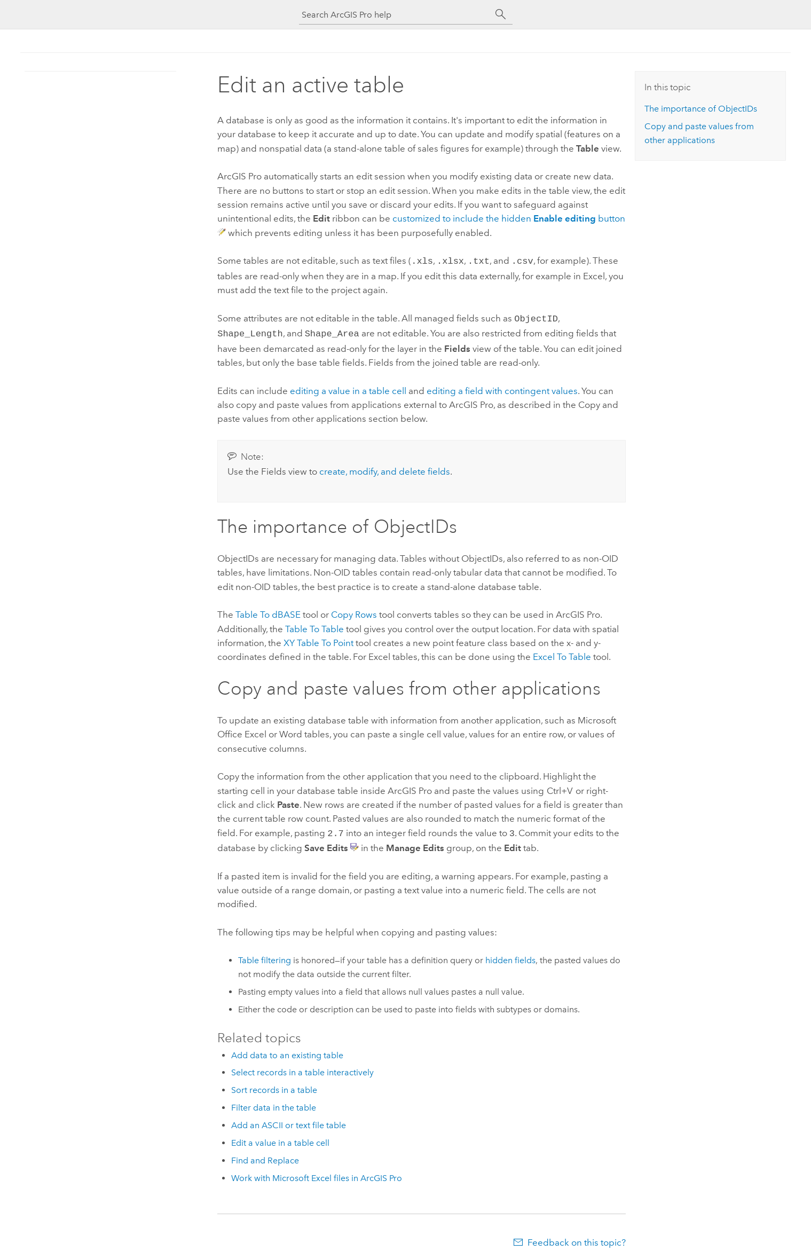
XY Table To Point (318, 639)
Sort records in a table (274, 1086)
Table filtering (264, 956)
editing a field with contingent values (502, 387)
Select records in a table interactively (302, 1068)
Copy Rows (354, 611)
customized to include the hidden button (508, 218)
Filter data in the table (273, 1103)
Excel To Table (562, 653)
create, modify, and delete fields (384, 468)
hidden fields (510, 956)
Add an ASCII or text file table (288, 1121)
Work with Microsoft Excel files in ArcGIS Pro (316, 1174)
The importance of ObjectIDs (700, 109)
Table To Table (314, 625)
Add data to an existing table (287, 1051)
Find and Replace (265, 1156)
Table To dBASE (268, 611)
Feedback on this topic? (576, 1238)
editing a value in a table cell (348, 387)
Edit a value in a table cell (280, 1139)
